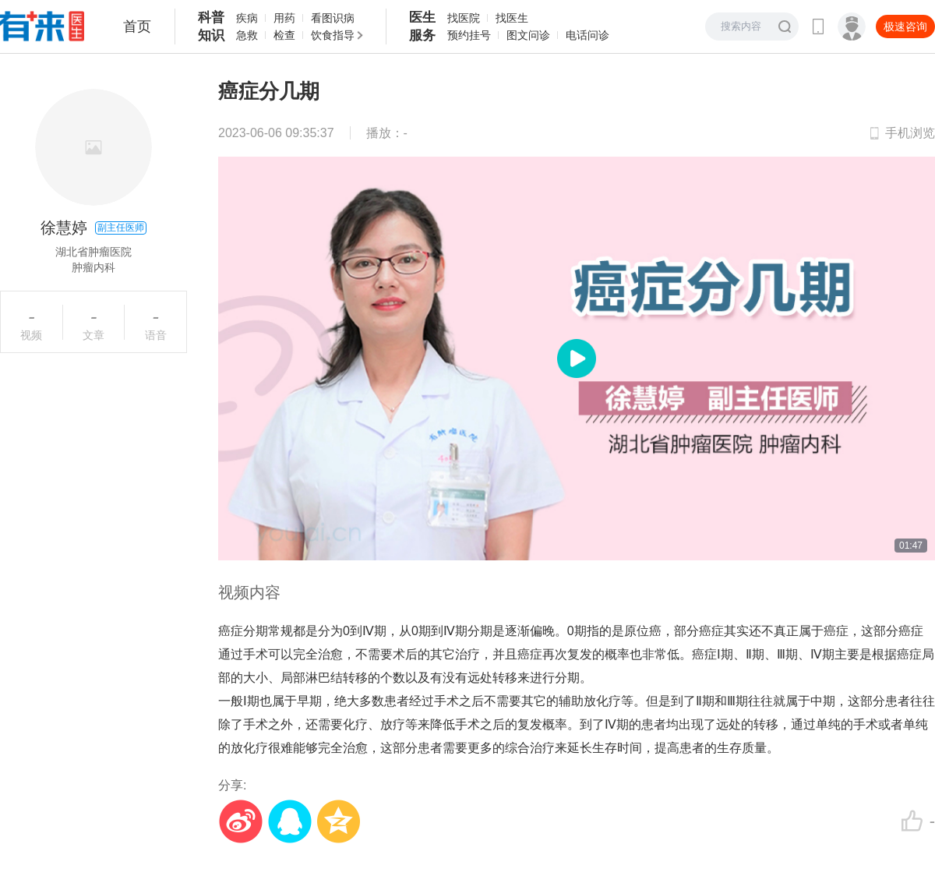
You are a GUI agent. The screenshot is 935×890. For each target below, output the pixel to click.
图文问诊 (528, 35)
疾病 (247, 18)
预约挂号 (469, 35)
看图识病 (333, 18)
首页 (137, 26)
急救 (247, 35)
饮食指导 (333, 35)
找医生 (512, 18)
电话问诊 (587, 35)
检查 (284, 35)
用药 (284, 18)
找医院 (463, 18)
